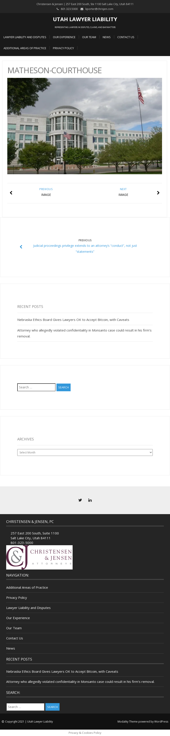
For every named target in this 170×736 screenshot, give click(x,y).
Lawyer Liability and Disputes (25, 37)
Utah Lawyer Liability (85, 19)
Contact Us (125, 37)
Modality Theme (128, 721)
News (107, 37)
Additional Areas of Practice (25, 48)
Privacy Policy (63, 48)
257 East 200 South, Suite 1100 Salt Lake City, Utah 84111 (35, 535)
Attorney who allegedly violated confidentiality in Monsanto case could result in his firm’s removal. (80, 681)
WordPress (161, 721)
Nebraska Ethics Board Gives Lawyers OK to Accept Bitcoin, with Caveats (73, 319)
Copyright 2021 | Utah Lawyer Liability (29, 721)
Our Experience (64, 37)
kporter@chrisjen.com (99, 9)
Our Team (89, 37)
